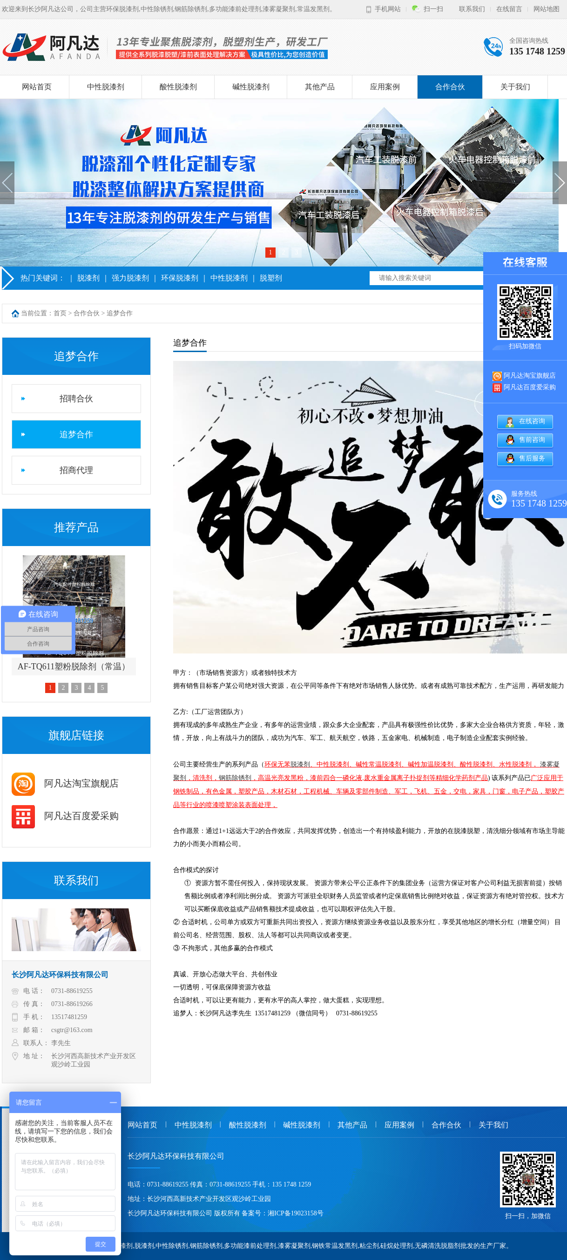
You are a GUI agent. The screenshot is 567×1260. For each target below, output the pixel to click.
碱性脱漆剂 (251, 87)
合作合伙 (450, 87)
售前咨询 (532, 439)
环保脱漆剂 (179, 278)
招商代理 (76, 470)
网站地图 (546, 9)
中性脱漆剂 (105, 87)
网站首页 (37, 87)
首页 (60, 313)
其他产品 (320, 87)
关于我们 (515, 87)
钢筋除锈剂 (235, 777)
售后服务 (532, 457)
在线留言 (509, 9)
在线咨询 (532, 420)
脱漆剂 (88, 278)
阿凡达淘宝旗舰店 (65, 783)
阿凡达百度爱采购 (65, 816)
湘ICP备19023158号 (296, 1213)
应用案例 (385, 87)
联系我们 (472, 9)
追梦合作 (120, 313)
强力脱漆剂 (130, 278)
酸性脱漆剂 (178, 87)
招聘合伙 (76, 398)
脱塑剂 (271, 278)
